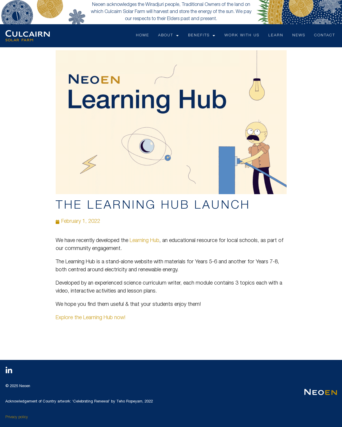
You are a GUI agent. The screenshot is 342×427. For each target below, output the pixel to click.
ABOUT (168, 35)
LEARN (275, 36)
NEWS (298, 36)
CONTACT (324, 36)
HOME (142, 36)
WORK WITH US (241, 36)
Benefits (202, 35)
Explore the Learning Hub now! (90, 318)
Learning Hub (144, 240)
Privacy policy (16, 417)
